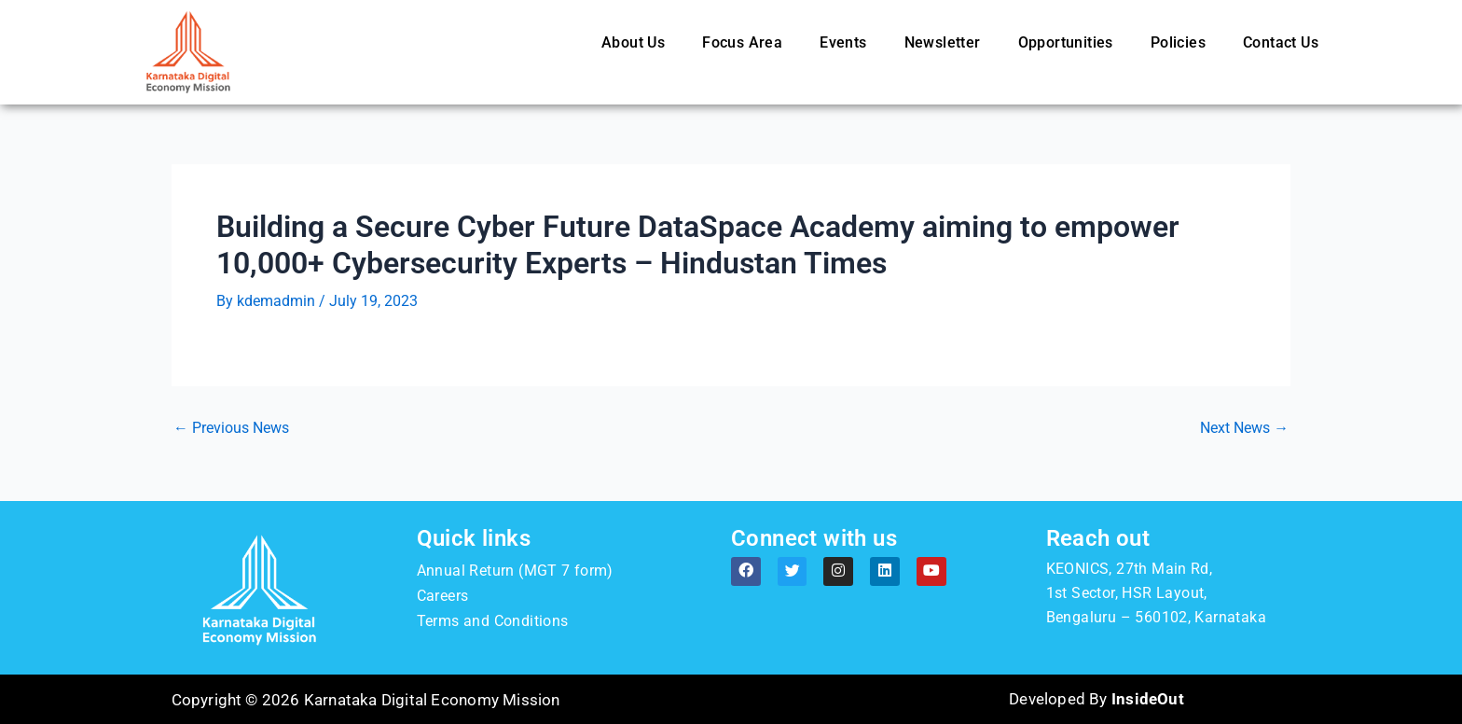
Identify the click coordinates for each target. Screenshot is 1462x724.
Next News (1244, 428)
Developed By (1096, 699)
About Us (633, 42)
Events (843, 42)
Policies (1178, 42)
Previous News (231, 428)
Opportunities (1065, 42)
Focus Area (742, 42)
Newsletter (942, 42)
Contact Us (1280, 42)
